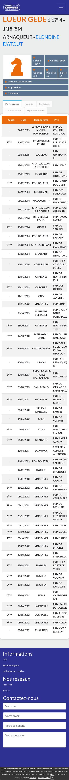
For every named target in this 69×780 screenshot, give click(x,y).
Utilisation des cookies (13, 671)
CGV (5, 659)
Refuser (33, 777)
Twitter (6, 690)
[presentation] (30, 757)
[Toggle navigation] (61, 7)
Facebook (7, 684)
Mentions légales (11, 665)
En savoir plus (44, 777)
